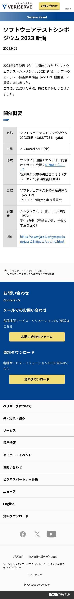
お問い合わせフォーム (37, 336)
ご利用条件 (18, 556)
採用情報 (9, 442)
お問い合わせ (49, 6)
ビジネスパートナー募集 (20, 479)
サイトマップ (35, 575)
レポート (42, 270)
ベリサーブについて (17, 406)
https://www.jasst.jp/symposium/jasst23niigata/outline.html (42, 239)
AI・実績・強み (14, 418)
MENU (68, 8)
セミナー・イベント (22, 270)
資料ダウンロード (37, 379)
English (9, 503)
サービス (9, 430)
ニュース (9, 491)
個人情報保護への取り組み (43, 556)
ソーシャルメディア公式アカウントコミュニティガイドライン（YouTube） (33, 565)
